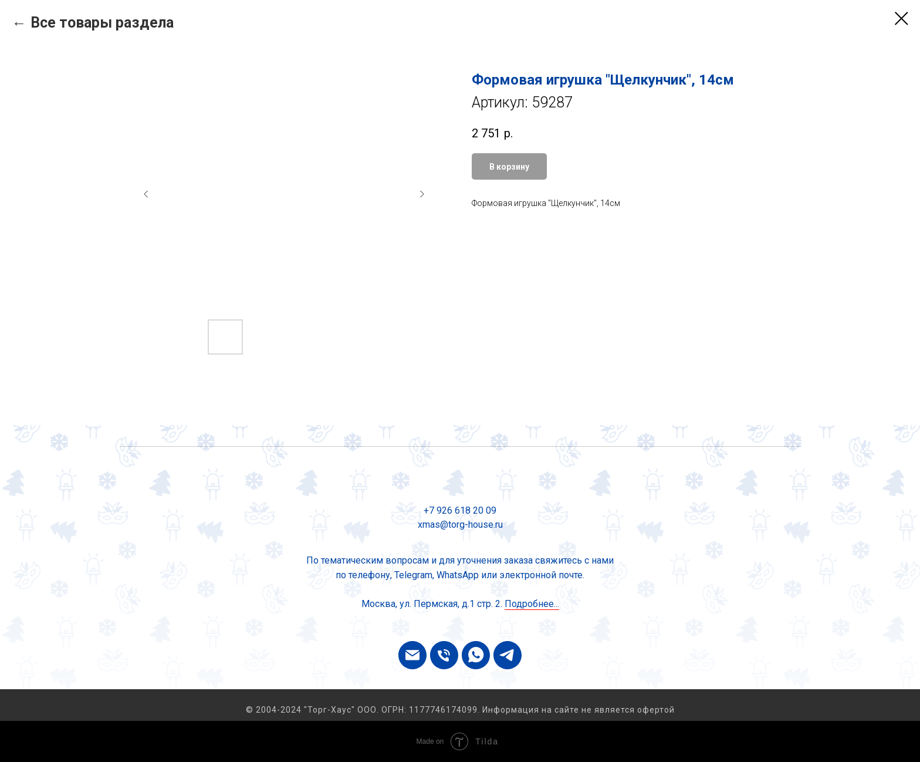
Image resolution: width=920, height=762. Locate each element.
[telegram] (507, 655)
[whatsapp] (476, 655)
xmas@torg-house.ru (460, 524)
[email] (412, 655)
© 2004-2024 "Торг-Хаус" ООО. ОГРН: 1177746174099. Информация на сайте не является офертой (460, 709)
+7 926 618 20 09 (460, 510)
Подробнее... (532, 603)
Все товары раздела (102, 22)
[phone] (444, 655)
